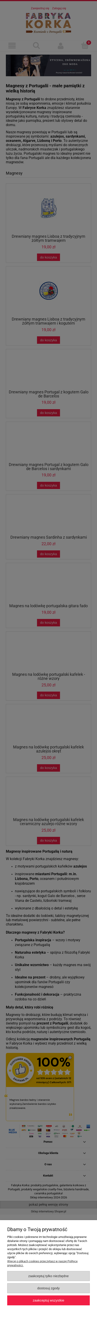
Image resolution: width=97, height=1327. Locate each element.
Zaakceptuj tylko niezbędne (48, 1276)
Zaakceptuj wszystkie (48, 1300)
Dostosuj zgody (48, 1288)
